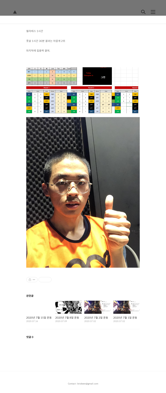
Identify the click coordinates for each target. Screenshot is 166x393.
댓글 (29, 337)
